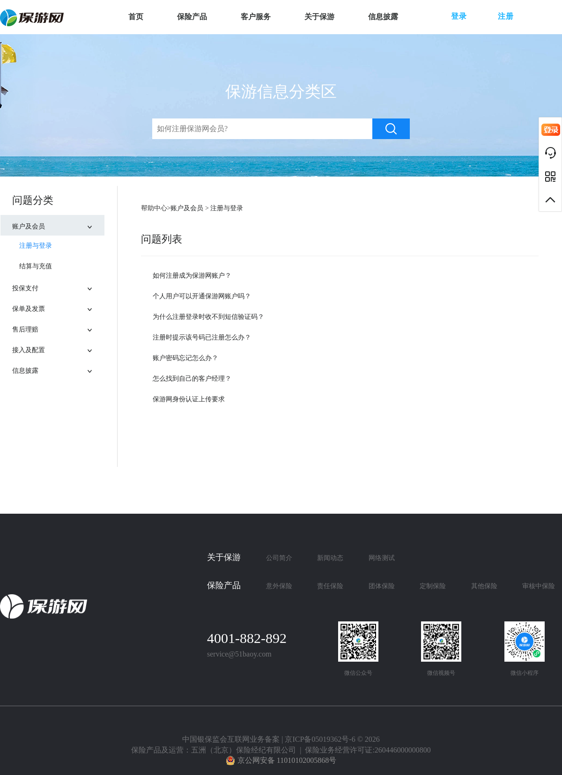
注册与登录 (35, 245)
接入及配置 (58, 347)
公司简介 (279, 557)
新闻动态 (330, 557)
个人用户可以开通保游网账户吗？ (202, 296)
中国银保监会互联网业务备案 (231, 739)
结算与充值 (35, 266)
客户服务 (256, 17)
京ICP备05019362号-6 (320, 739)
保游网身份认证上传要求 (189, 399)
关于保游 (319, 17)
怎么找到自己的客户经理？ (192, 378)
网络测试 (382, 557)
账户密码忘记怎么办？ (185, 358)
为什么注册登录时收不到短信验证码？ (208, 316)
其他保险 (484, 586)
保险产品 (192, 17)
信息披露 (383, 17)
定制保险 (433, 586)
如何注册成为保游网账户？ (192, 275)
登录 (459, 16)
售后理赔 (58, 326)
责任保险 (330, 586)
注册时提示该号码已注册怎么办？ (202, 337)
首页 (135, 17)
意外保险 (279, 586)
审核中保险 (538, 586)
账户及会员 (58, 223)
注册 (506, 16)
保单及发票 (58, 306)
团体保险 (382, 586)
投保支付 (58, 285)
